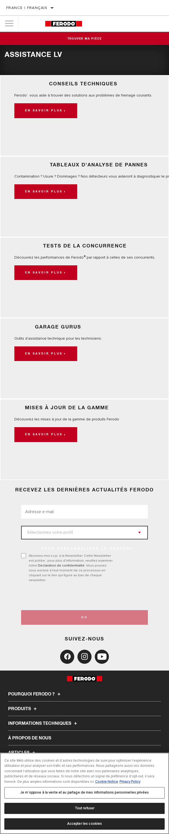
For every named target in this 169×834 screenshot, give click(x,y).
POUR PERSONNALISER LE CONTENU (87, 548)
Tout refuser (85, 808)
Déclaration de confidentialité (61, 565)
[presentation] (66, 596)
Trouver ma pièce (84, 38)
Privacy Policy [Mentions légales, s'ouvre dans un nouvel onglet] (129, 782)
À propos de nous (29, 738)
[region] (84, 793)
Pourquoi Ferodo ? (35, 694)
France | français (27, 7)
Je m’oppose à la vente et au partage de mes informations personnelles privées (84, 792)
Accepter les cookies (84, 824)
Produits (23, 709)
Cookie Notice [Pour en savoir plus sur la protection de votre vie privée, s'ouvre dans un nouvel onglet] (106, 782)
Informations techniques (43, 723)
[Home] (63, 24)
